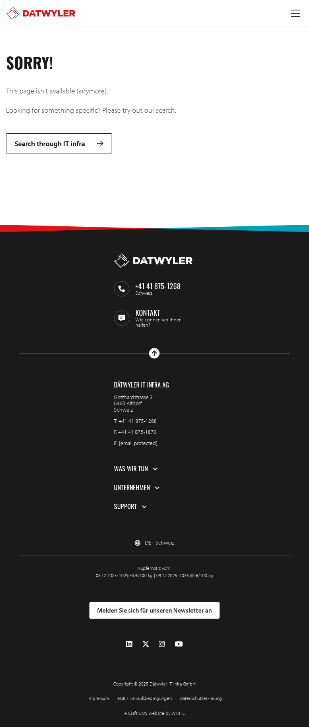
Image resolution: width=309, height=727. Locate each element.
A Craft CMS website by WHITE (154, 713)
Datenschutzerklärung (201, 698)
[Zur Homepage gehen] (40, 13)
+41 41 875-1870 (137, 431)
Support (125, 506)
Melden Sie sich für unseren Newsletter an (154, 610)
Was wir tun (131, 468)
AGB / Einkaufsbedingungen (144, 698)
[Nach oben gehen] (154, 353)
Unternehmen (132, 487)
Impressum (98, 698)
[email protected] (138, 443)
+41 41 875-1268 (137, 421)
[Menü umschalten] (295, 13)
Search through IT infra (59, 143)
